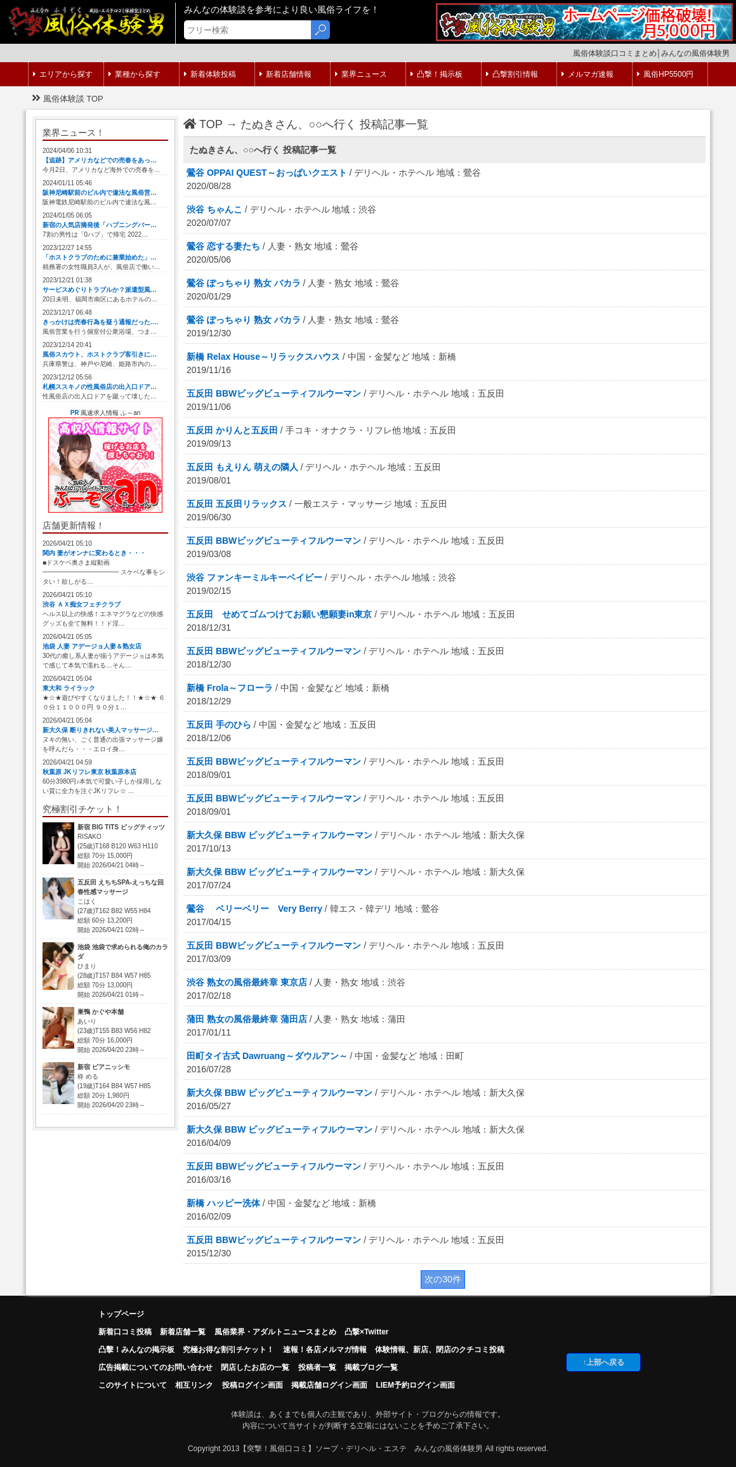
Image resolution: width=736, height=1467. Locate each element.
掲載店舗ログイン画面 (329, 1385)
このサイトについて (132, 1385)
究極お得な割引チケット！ (228, 1349)
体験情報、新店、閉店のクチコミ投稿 (439, 1349)
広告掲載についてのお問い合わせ (155, 1367)
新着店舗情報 (286, 74)
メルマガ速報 (588, 74)
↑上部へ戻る (603, 1362)
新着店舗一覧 (183, 1331)
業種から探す (134, 74)
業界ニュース (361, 74)
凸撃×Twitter (366, 1331)
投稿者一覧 (317, 1367)
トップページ (121, 1314)
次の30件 (442, 1279)
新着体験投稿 (210, 74)
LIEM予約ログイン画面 (415, 1385)
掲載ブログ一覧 (371, 1367)
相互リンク (194, 1385)
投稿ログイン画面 (252, 1385)
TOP (203, 124)
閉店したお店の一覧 (255, 1367)
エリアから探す (63, 74)
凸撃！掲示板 (437, 74)
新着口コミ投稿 (125, 1331)
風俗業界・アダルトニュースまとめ (275, 1331)
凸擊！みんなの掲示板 (136, 1349)
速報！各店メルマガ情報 (325, 1349)
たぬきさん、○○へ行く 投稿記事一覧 (334, 124)
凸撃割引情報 (512, 74)
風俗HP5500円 (665, 74)
